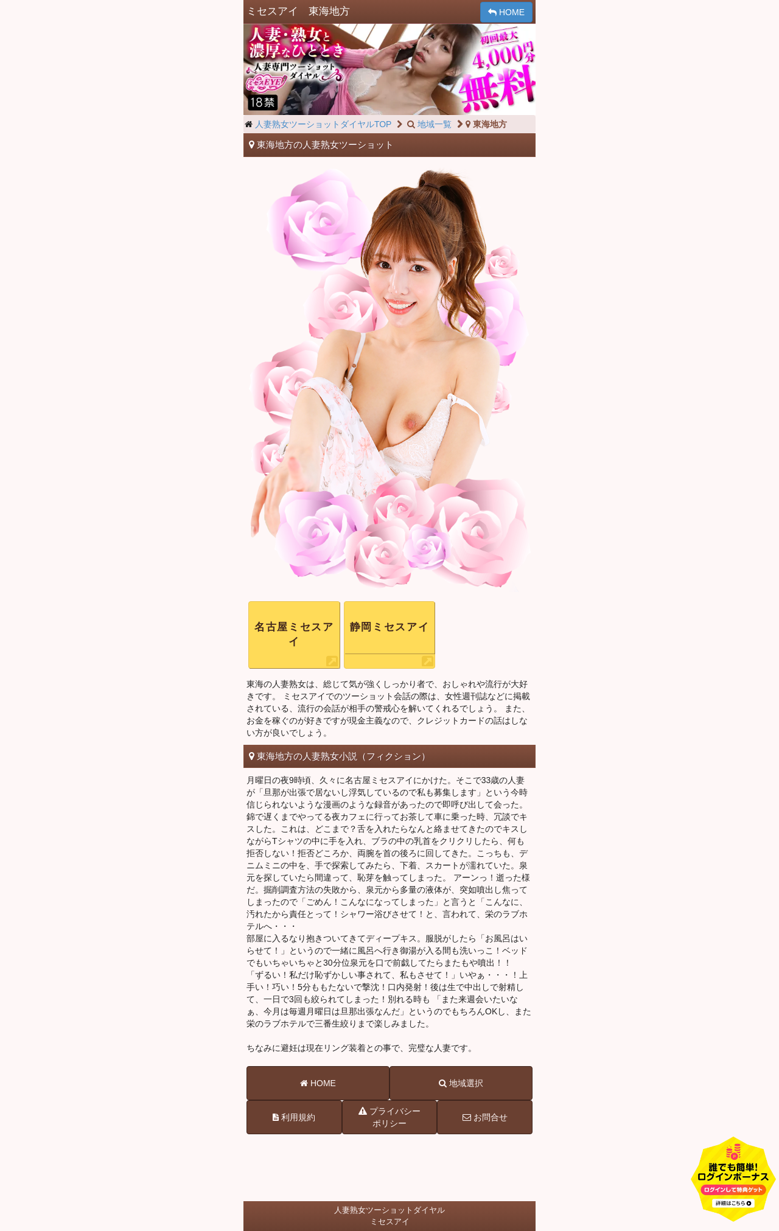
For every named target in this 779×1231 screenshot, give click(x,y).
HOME (506, 12)
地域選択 (461, 1083)
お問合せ (485, 1117)
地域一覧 (428, 124)
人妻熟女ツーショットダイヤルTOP (323, 124)
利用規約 (294, 1117)
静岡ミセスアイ (390, 627)
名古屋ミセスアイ (294, 634)
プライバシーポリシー (389, 1116)
